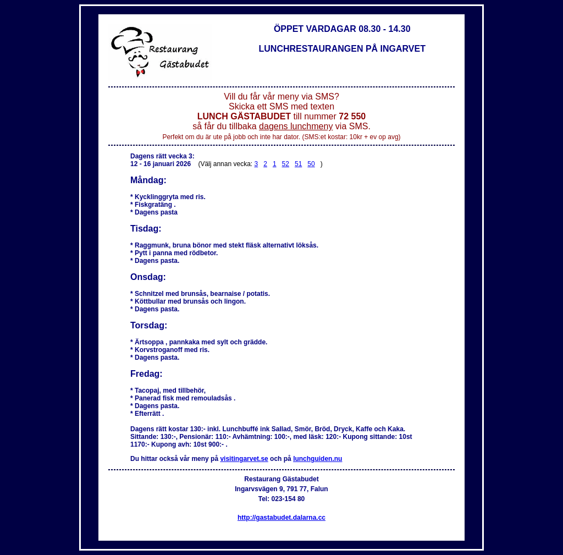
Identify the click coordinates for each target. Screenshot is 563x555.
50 (310, 164)
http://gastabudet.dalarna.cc (281, 517)
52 (285, 164)
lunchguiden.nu (317, 459)
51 (298, 164)
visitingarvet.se (244, 459)
